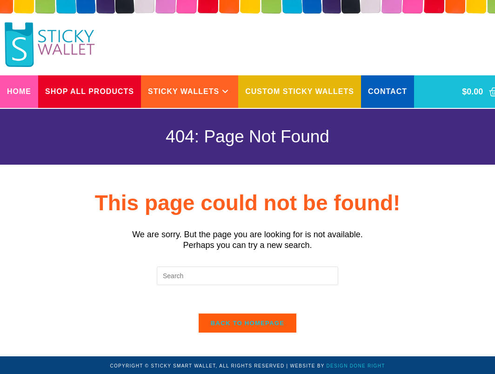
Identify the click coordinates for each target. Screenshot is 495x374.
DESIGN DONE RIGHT (356, 365)
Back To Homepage (247, 323)
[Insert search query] (247, 276)
